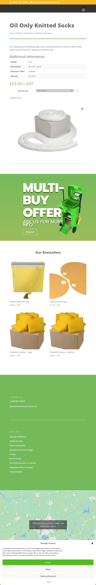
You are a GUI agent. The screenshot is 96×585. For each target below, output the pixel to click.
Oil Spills (19, 33)
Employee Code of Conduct (21, 467)
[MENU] (84, 10)
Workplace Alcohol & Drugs (21, 450)
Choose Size (23, 91)
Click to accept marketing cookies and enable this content (48, 524)
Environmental (16, 472)
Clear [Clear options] (77, 91)
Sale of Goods (15, 458)
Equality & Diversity (18, 437)
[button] (92, 543)
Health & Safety (16, 441)
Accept (48, 562)
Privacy (48, 581)
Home (12, 33)
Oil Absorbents (28, 33)
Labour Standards (17, 445)
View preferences (48, 576)
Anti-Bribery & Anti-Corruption (23, 463)
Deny (48, 569)
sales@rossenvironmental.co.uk (23, 406)
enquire (30, 232)
